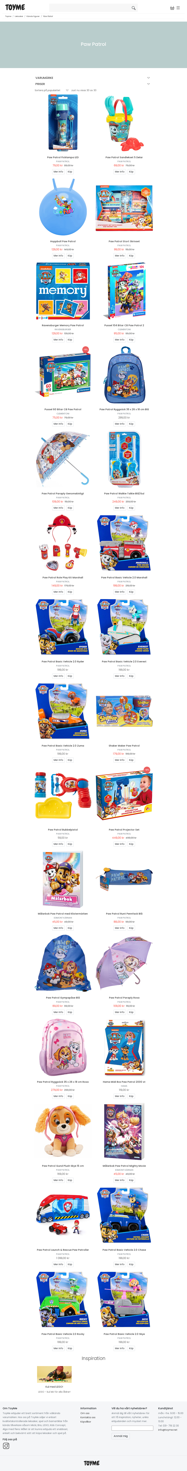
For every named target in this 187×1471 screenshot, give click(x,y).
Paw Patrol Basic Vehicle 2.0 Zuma (63, 745)
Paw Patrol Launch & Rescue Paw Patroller (63, 1250)
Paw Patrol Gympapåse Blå (63, 997)
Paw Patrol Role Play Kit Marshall (63, 577)
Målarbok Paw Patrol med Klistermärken (63, 913)
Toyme (8, 16)
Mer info (58, 171)
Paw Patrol (48, 16)
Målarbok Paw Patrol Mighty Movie (124, 1166)
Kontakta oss (87, 1417)
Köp (70, 171)
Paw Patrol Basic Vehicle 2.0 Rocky (63, 1334)
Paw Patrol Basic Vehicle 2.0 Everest (124, 661)
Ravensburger (63, 329)
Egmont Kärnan (63, 917)
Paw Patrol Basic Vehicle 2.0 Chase (124, 1250)
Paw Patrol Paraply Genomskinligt (63, 493)
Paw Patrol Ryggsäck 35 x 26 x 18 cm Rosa (63, 1082)
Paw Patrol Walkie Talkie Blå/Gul (124, 493)
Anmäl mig (121, 1436)
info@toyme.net (167, 1429)
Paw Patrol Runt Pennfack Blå (124, 913)
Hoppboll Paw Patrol (63, 241)
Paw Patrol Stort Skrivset (124, 241)
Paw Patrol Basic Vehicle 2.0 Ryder (63, 661)
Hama (124, 1086)
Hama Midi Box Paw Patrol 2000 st (124, 1082)
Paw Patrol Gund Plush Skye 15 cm (63, 1166)
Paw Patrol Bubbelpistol (63, 829)
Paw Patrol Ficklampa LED (63, 157)
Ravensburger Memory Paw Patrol (63, 325)
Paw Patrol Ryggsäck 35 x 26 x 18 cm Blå (124, 409)
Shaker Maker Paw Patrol (124, 745)
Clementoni (124, 329)
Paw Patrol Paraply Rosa (124, 997)
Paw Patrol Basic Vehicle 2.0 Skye (124, 1334)
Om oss (84, 1413)
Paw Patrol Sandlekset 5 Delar (124, 157)
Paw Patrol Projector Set (124, 829)
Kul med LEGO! (54, 1386)
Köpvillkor (85, 1421)
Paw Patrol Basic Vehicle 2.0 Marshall (124, 577)
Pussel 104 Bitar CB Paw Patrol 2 (124, 325)
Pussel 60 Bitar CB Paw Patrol (63, 409)
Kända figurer (33, 16)
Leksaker (19, 16)
